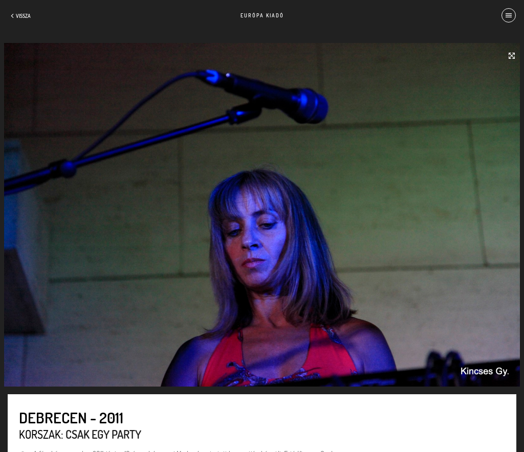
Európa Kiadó (262, 15)
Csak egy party (103, 434)
